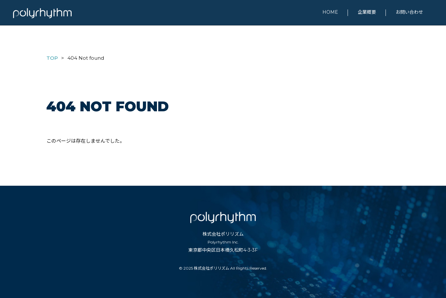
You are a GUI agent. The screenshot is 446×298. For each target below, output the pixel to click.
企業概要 (367, 12)
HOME (330, 12)
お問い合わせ (409, 12)
